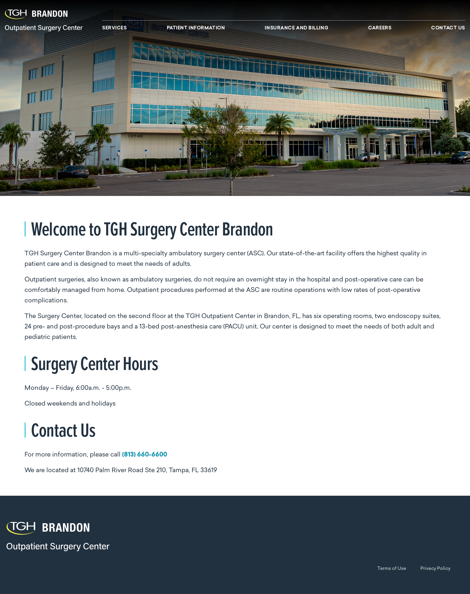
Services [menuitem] (114, 28)
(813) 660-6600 (144, 455)
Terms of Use (391, 568)
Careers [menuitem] (379, 28)
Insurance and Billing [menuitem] (296, 28)
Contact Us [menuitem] (448, 28)
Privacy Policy (435, 568)
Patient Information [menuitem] (196, 28)
